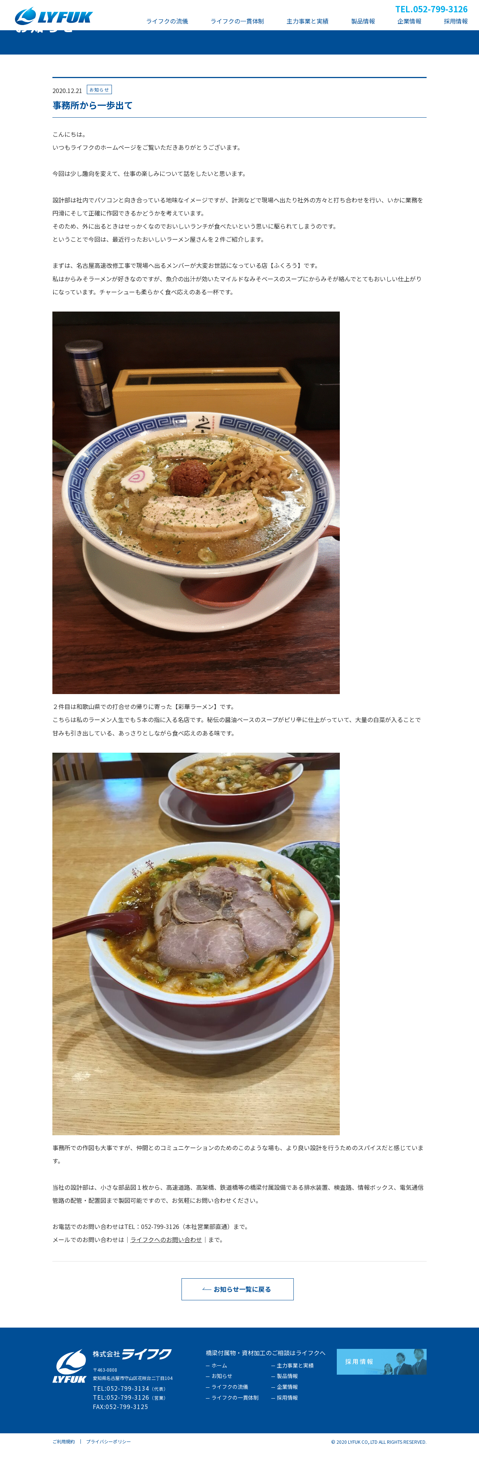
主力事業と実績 (295, 1396)
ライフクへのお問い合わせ (166, 1269)
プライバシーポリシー (108, 1471)
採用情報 (287, 1428)
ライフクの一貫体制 (235, 1428)
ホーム (219, 1396)
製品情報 (287, 1406)
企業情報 (287, 1417)
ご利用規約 (63, 1471)
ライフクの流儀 (229, 1417)
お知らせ (221, 1406)
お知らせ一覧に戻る (235, 1319)
